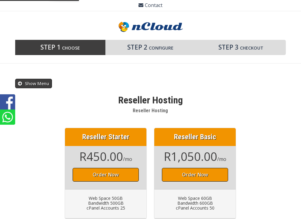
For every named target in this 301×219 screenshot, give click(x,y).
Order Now (106, 174)
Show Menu (33, 83)
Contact (150, 5)
